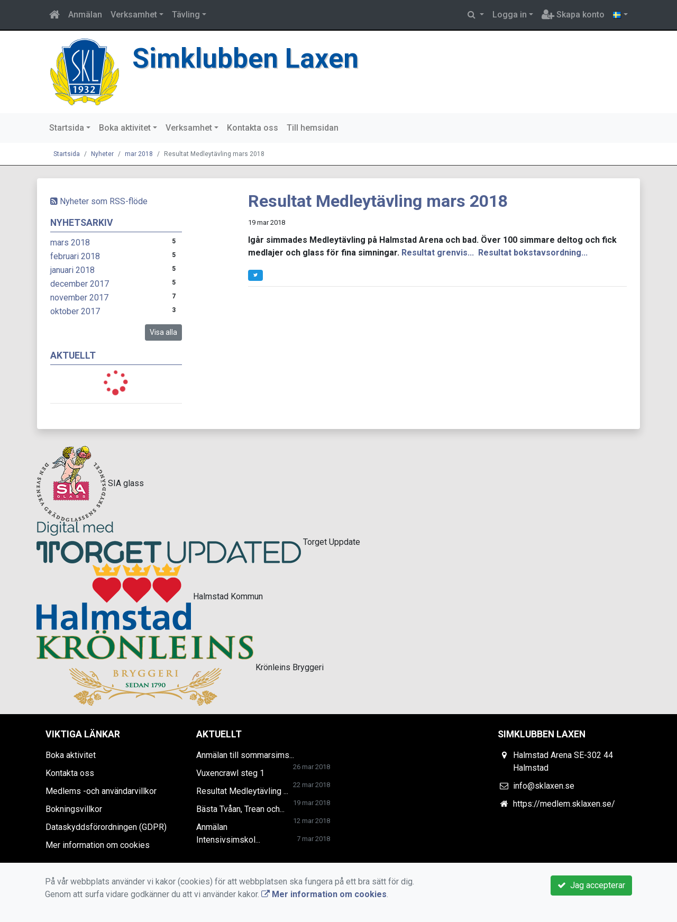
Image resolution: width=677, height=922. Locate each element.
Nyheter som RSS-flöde (99, 201)
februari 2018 (75, 256)
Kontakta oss (252, 128)
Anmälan (85, 15)
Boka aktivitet (125, 128)
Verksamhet (134, 15)
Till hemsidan (312, 128)
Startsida (66, 128)
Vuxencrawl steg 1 (230, 773)
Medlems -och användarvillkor (101, 791)
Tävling (186, 15)
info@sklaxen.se (543, 786)
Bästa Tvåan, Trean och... (240, 809)
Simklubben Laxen (245, 58)
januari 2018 (72, 270)
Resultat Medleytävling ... (242, 791)
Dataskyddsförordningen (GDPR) (106, 827)
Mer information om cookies (97, 845)
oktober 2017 (75, 311)
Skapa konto (573, 15)
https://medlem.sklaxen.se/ (564, 804)
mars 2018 (70, 243)
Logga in (509, 15)
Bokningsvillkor (73, 809)
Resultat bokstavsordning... (533, 253)
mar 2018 (139, 154)
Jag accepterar (591, 885)
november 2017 (79, 298)
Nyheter (102, 154)
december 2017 (79, 284)
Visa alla (163, 332)
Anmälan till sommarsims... (245, 755)
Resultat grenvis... (437, 253)
